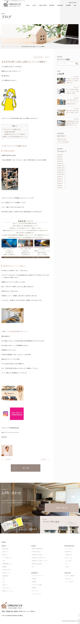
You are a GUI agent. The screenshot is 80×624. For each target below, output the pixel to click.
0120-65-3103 (72, 2)
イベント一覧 (68, 548)
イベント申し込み (69, 581)
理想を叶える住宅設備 (37, 563)
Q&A (75, 5)
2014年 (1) (60, 185)
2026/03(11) (60, 159)
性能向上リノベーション (8, 591)
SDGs (4, 581)
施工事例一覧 (68, 551)
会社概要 (68, 5)
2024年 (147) (60, 168)
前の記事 (7, 459)
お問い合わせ (68, 578)
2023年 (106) (60, 170)
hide (16, 126)
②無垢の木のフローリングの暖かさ (15, 134)
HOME (27, 5)
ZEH (3, 578)
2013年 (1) (60, 187)
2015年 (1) (60, 183)
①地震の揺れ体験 (9, 132)
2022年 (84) (60, 172)
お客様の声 (60, 5)
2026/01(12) (60, 163)
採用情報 (34, 587)
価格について (5, 554)
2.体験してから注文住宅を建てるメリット (14, 136)
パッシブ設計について (7, 557)
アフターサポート (6, 587)
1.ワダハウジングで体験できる (11, 129)
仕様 (4, 560)
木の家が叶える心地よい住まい (39, 557)
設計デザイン (5, 551)
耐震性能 (4, 566)
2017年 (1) (60, 179)
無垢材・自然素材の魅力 (37, 548)
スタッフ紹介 (68, 560)
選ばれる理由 (42, 5)
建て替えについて (6, 572)
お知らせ (67, 566)
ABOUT (34, 5)
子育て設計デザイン (7, 569)
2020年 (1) (60, 176)
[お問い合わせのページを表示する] (62, 507)
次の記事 (43, 459)
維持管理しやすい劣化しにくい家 (39, 560)
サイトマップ (35, 590)
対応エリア (5, 584)
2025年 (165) (60, 165)
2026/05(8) (59, 154)
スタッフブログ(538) (63, 142)
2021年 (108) (60, 174)
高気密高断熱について (7, 563)
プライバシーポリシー (37, 593)
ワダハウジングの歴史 (37, 584)
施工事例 (51, 5)
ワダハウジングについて (37, 575)
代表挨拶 (34, 581)
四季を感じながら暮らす (37, 554)
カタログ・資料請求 (70, 575)
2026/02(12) (60, 161)
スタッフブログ (38, 57)
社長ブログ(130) (62, 139)
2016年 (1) (60, 181)
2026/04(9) (59, 156)
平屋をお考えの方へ (36, 551)
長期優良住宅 (5, 575)
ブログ (67, 563)
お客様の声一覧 (69, 554)
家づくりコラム (69, 557)
